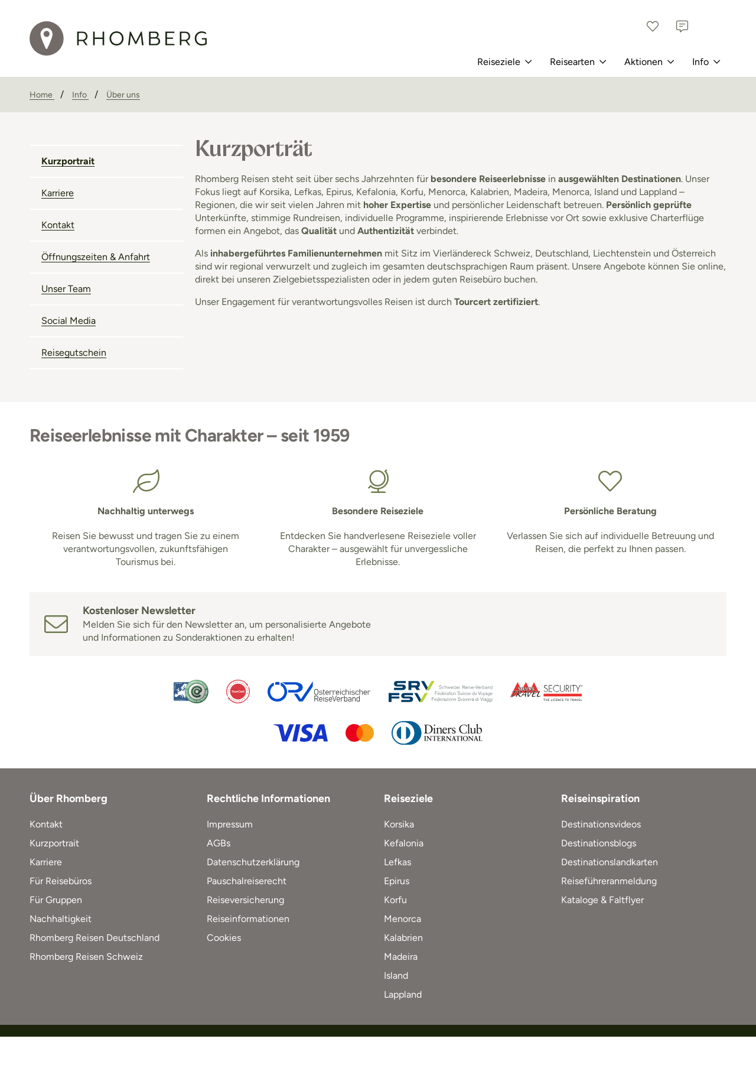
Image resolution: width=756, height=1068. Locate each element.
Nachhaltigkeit (61, 918)
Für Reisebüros (61, 881)
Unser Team (66, 288)
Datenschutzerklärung (253, 862)
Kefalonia (403, 843)
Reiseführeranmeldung (609, 881)
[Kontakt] (682, 26)
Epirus (396, 881)
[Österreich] (711, 26)
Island (396, 975)
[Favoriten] (652, 26)
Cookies (224, 937)
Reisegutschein (73, 352)
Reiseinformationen (248, 918)
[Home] (42, 95)
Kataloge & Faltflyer (602, 899)
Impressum (230, 824)
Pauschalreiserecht (246, 881)
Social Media (68, 320)
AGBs (218, 843)
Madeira (401, 956)
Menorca (402, 918)
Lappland (403, 994)
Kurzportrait (67, 161)
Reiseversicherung (245, 899)
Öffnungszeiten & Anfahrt (95, 256)
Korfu (395, 899)
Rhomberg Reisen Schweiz (86, 956)
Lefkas (397, 862)
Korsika (399, 824)
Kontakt (57, 225)
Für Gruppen (56, 899)
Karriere (57, 193)
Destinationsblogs (598, 843)
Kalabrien (403, 937)
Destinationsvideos (601, 824)
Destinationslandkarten (609, 862)
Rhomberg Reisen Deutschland (94, 937)
